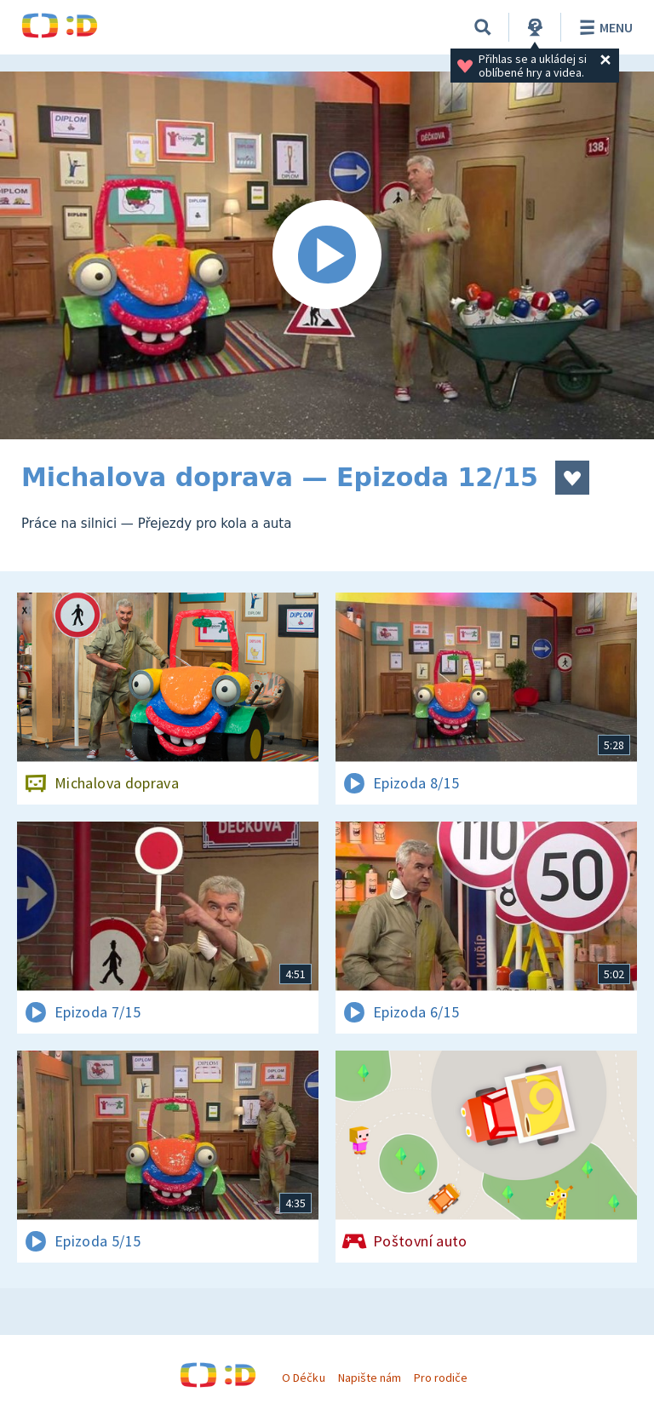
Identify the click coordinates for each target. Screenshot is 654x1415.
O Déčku (303, 1377)
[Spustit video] (327, 255)
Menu (603, 27)
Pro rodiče (441, 1377)
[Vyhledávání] (482, 27)
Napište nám (369, 1377)
